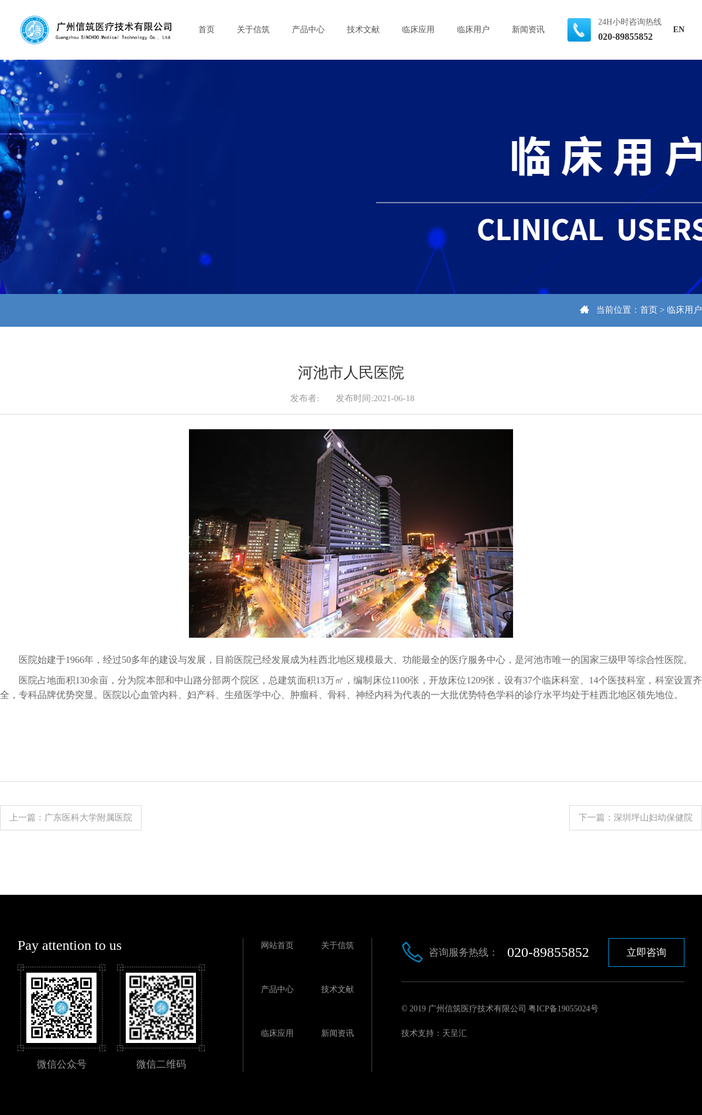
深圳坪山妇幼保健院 (653, 817)
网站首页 (277, 945)
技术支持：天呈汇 (434, 1033)
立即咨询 (646, 952)
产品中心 (308, 29)
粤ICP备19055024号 (563, 1008)
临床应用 (418, 29)
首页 (206, 29)
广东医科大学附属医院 (88, 817)
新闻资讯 (528, 29)
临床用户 (473, 29)
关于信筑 (253, 29)
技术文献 (363, 29)
